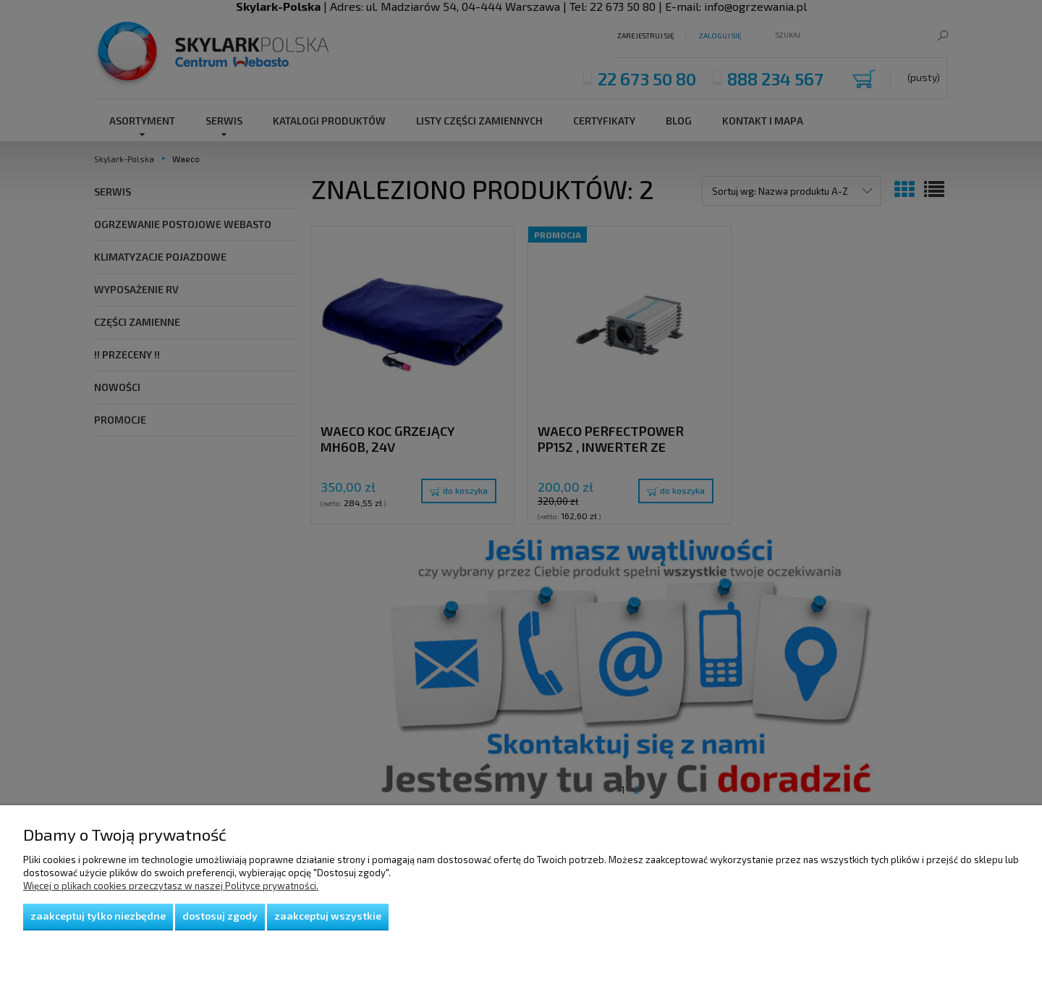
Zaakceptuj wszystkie (327, 915)
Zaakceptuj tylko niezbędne (98, 915)
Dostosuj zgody (220, 915)
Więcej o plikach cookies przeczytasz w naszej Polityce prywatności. (170, 885)
